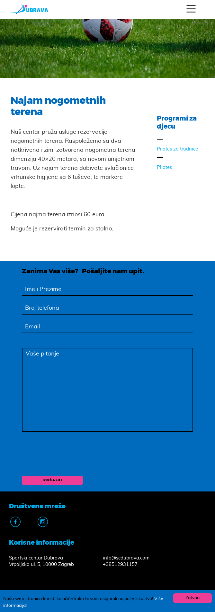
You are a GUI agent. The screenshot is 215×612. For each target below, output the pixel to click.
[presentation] (71, 453)
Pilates (164, 167)
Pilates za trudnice (177, 149)
